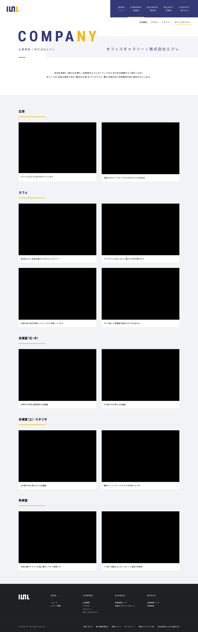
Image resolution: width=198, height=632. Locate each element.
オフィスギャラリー (183, 22)
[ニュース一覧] (122, 8)
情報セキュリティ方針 (146, 626)
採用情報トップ (153, 602)
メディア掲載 (56, 606)
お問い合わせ (88, 626)
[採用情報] (168, 8)
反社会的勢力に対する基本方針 (168, 626)
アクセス (154, 22)
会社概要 (143, 22)
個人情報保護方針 (102, 626)
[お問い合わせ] (184, 8)
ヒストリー (166, 22)
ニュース (54, 602)
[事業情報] (152, 8)
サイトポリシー (129, 626)
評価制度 (150, 606)
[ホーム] (13, 9)
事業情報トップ (121, 602)
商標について (116, 626)
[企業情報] (136, 8)
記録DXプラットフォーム (124, 606)
